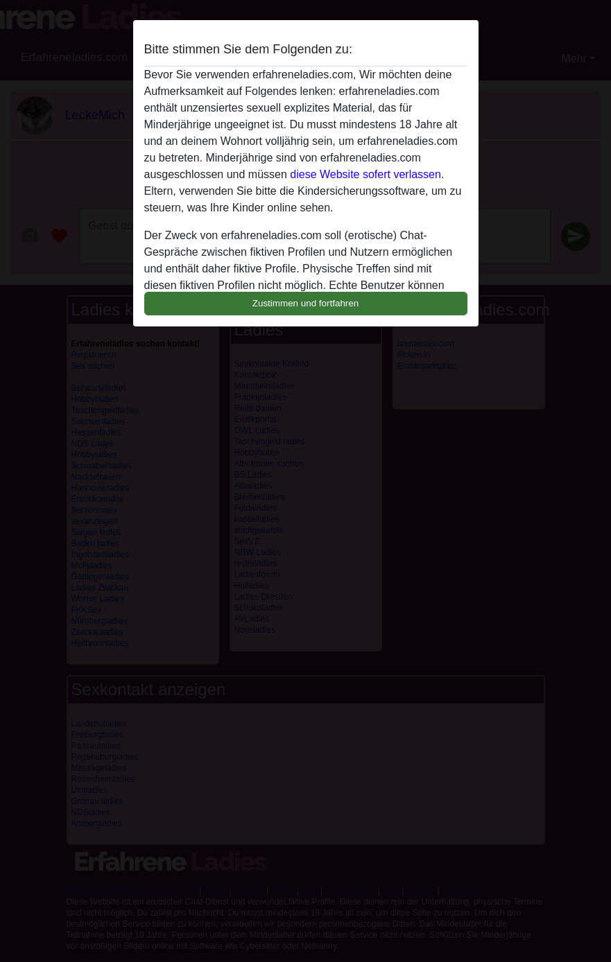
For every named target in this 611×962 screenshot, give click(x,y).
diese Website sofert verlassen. (367, 174)
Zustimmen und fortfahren (305, 303)
